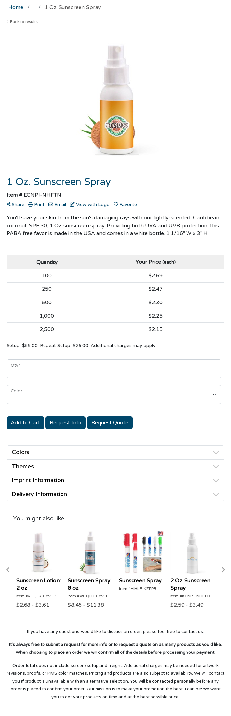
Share (15, 204)
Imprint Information (38, 480)
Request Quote (109, 422)
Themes (23, 466)
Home (15, 7)
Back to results (22, 21)
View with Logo (90, 204)
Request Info (65, 422)
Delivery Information (39, 494)
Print (36, 204)
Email (57, 204)
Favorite (125, 204)
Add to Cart (25, 422)
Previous (8, 570)
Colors (20, 452)
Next (223, 570)
